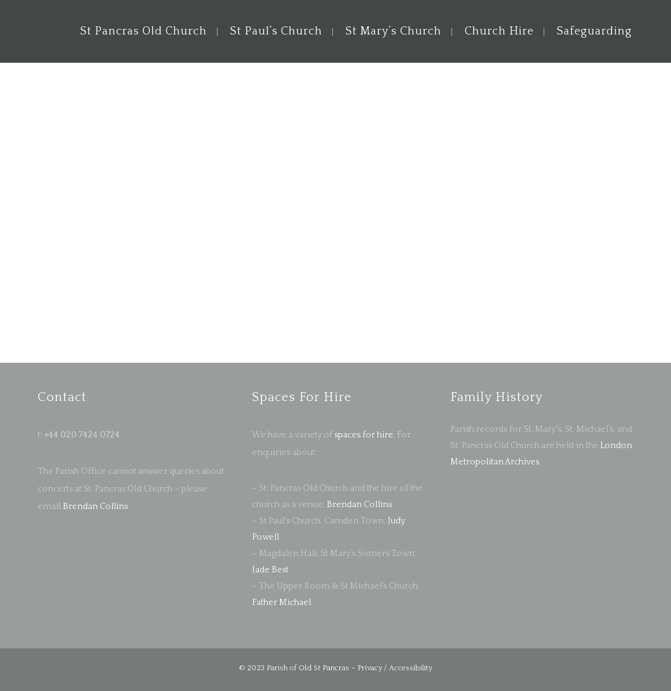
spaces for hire (363, 435)
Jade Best (270, 570)
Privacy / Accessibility (394, 668)
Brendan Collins (94, 506)
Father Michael (281, 602)
